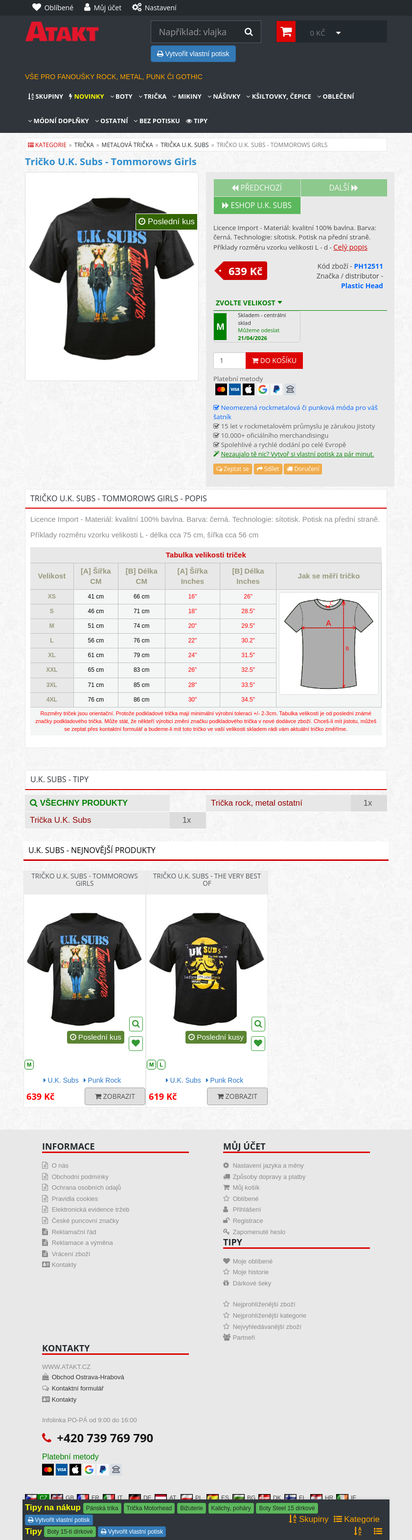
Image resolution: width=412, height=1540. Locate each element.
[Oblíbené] (55, 8)
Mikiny (187, 96)
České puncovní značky (85, 1220)
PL (192, 1498)
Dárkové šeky (252, 1283)
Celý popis (350, 247)
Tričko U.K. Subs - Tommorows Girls (84, 879)
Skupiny (45, 96)
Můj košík (246, 1187)
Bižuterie (191, 1508)
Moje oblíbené (253, 1261)
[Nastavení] (156, 8)
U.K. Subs (61, 1080)
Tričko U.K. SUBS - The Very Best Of (207, 879)
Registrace (248, 1220)
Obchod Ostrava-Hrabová (88, 1377)
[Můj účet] (105, 8)
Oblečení (335, 96)
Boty (121, 96)
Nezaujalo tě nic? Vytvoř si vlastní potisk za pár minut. (297, 454)
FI (294, 1498)
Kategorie (47, 145)
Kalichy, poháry (231, 1508)
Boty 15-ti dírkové (69, 1531)
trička (84, 145)
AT (165, 1498)
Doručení (303, 469)
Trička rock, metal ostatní (256, 803)
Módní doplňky (58, 120)
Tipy (196, 120)
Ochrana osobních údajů (86, 1187)
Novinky (86, 96)
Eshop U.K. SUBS (257, 205)
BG (243, 1498)
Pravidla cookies (75, 1198)
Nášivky (224, 96)
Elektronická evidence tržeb (91, 1209)
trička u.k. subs (185, 145)
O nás (60, 1165)
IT (113, 1498)
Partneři (244, 1337)
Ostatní (111, 120)
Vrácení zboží (71, 1254)
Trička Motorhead (149, 1508)
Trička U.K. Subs (60, 820)
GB (62, 1498)
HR (321, 1498)
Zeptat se (232, 469)
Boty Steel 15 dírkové (287, 1508)
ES (217, 1498)
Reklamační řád (74, 1232)
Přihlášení (247, 1209)
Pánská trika (102, 1508)
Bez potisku (157, 120)
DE (140, 1498)
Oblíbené (246, 1198)
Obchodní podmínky (80, 1176)
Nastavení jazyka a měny (268, 1165)
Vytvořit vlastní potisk (193, 54)
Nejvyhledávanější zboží (267, 1326)
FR (88, 1498)
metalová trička (127, 145)
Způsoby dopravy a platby (269, 1176)
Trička (152, 96)
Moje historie (251, 1272)
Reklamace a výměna (82, 1242)
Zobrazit (115, 1096)
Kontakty (64, 1264)
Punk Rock (102, 1080)
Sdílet (268, 469)
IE (346, 1498)
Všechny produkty (79, 803)
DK (269, 1498)
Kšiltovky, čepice (278, 96)
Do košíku (274, 360)
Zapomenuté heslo (259, 1232)
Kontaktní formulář (78, 1388)
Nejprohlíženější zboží (264, 1304)
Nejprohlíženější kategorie (269, 1315)
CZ (36, 1498)
